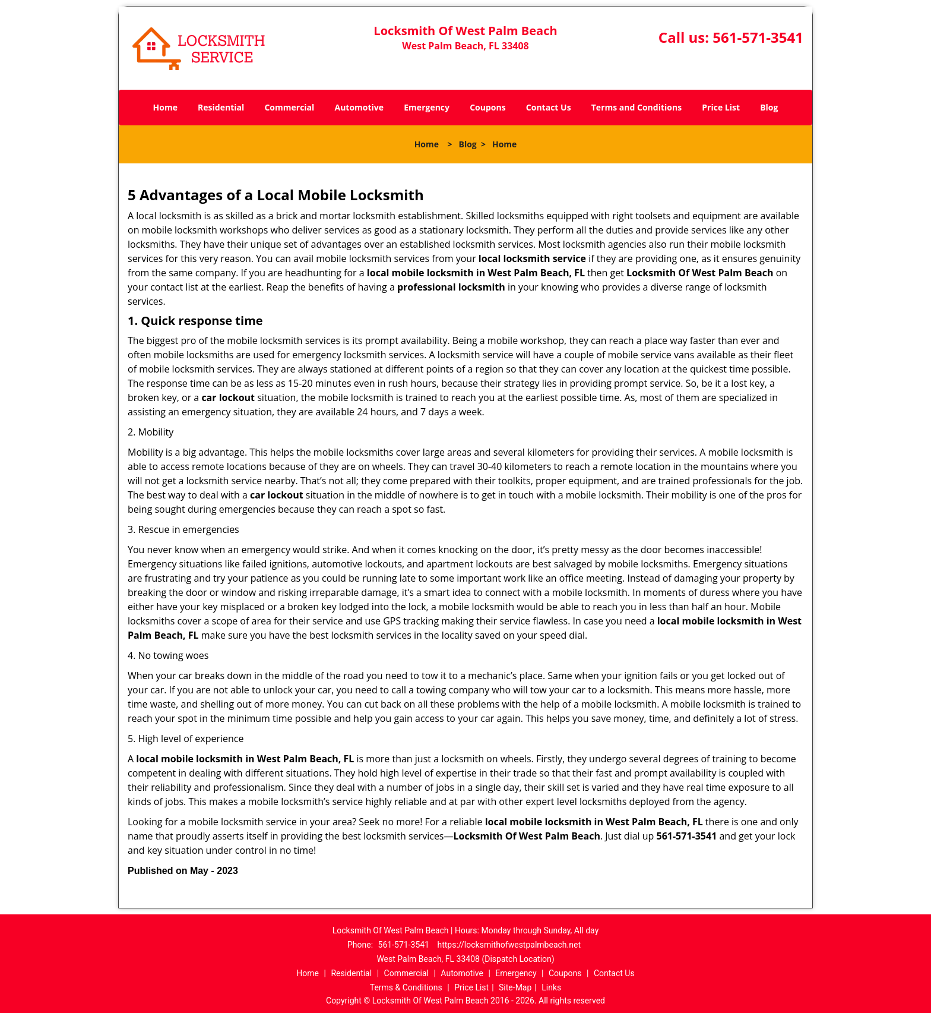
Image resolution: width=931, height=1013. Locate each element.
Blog (769, 107)
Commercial (289, 107)
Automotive (359, 107)
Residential (221, 107)
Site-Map (515, 987)
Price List (721, 107)
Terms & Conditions (406, 987)
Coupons (487, 107)
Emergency (426, 107)
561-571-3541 (757, 37)
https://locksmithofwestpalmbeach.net (509, 944)
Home (165, 107)
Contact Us (548, 107)
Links (551, 987)
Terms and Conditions (636, 107)
